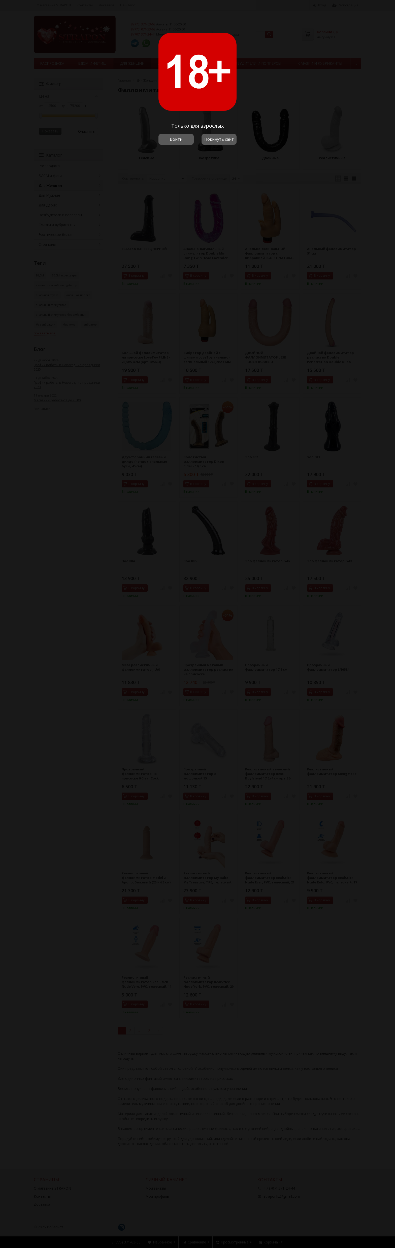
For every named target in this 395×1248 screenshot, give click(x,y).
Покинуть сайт (219, 139)
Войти (176, 139)
